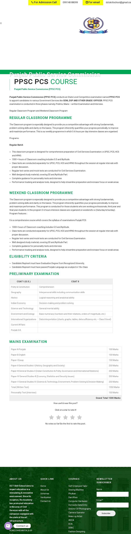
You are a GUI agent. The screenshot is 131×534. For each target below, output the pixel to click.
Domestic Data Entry (77, 505)
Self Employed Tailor (77, 486)
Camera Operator (76, 512)
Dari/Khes (73, 497)
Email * (100, 500)
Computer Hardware (77, 501)
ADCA (71, 520)
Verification (45, 497)
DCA (70, 524)
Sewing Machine (76, 490)
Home (43, 486)
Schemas (44, 493)
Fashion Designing (76, 531)
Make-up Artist (75, 516)
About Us (44, 490)
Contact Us (45, 501)
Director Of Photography (79, 509)
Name (99, 489)
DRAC (71, 528)
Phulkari (72, 493)
